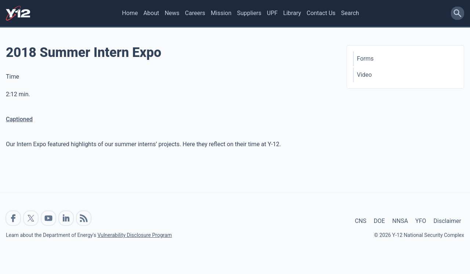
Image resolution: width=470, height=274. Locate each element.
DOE (379, 220)
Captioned (19, 119)
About (151, 13)
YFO (420, 220)
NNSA (400, 220)
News (171, 13)
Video (364, 74)
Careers (195, 13)
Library (292, 13)
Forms (365, 58)
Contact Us (321, 13)
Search (350, 13)
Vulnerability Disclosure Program (134, 235)
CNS (360, 220)
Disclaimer (447, 220)
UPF (272, 13)
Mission (221, 13)
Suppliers (249, 13)
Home (130, 13)
